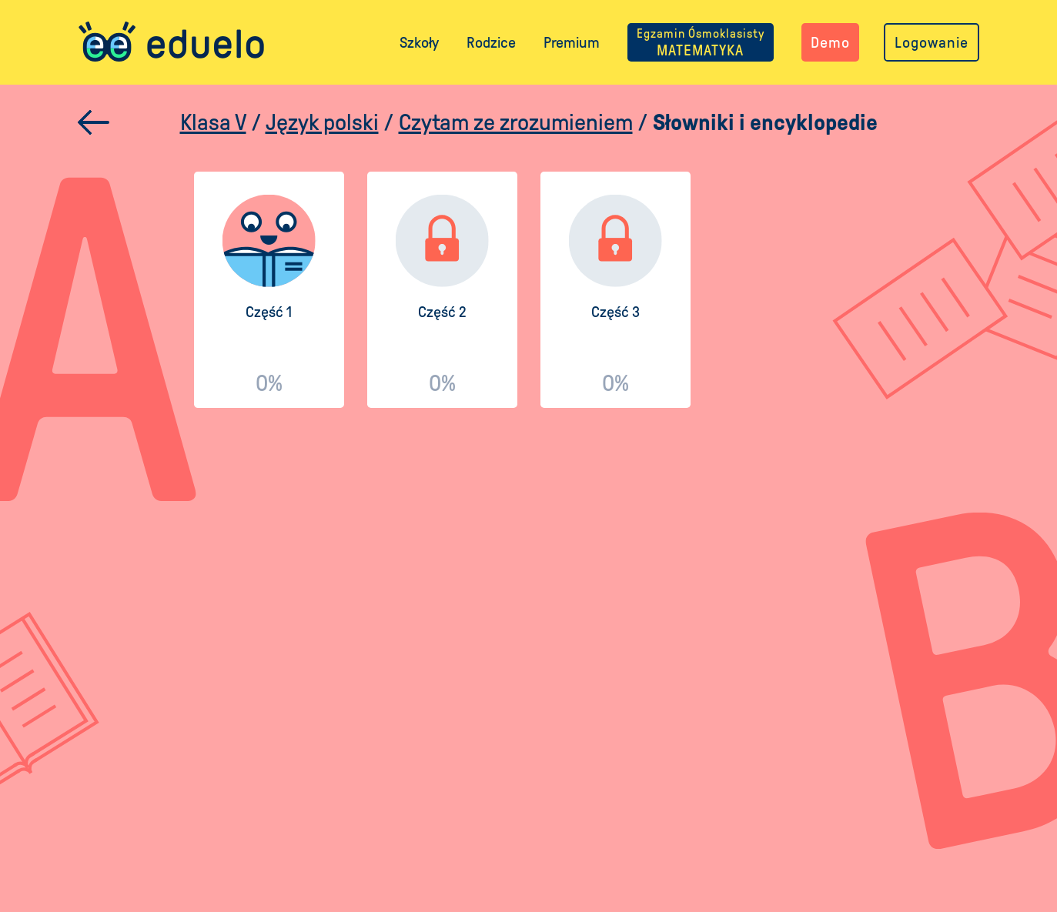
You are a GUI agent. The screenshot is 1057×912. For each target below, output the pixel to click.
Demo (830, 42)
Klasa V (213, 122)
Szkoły (419, 42)
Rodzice (491, 42)
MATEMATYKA (700, 42)
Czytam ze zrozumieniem (516, 122)
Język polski (322, 122)
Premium (572, 42)
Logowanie (931, 42)
